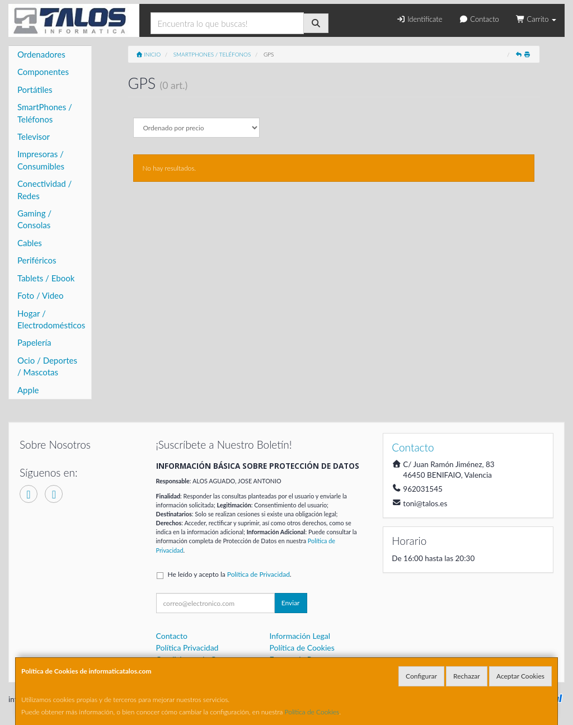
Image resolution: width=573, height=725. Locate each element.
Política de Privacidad (258, 574)
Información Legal (299, 636)
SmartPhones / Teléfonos (44, 113)
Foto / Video (40, 295)
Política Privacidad (187, 647)
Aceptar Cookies (520, 676)
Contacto (479, 19)
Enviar (290, 603)
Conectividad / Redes (44, 189)
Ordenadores (41, 54)
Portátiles (35, 89)
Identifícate (419, 19)
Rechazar (466, 676)
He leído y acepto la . (230, 574)
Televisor (33, 136)
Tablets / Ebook (45, 278)
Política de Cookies (312, 712)
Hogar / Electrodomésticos (51, 319)
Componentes (43, 72)
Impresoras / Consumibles (40, 160)
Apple (28, 390)
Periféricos (37, 260)
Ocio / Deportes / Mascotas (47, 366)
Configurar (421, 676)
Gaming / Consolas (34, 219)
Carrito (536, 19)
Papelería (34, 342)
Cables (29, 243)
